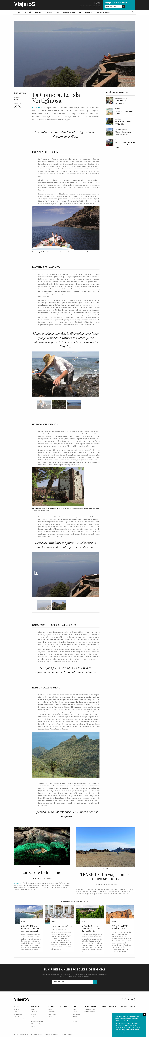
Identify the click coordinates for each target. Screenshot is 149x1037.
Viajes (18, 12)
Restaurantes (51, 1011)
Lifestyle (33, 1026)
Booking (38, 12)
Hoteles (50, 1009)
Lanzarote (18, 883)
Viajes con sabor (68, 12)
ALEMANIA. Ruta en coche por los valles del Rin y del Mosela (91, 928)
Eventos (117, 140)
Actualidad (48, 12)
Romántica (34, 1011)
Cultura (75, 1016)
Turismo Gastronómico (90, 1009)
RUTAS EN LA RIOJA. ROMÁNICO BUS (120, 927)
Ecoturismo (34, 1019)
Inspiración (28, 12)
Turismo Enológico (89, 1011)
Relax (32, 1016)
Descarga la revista (103, 12)
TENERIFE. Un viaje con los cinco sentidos (105, 876)
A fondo (105, 868)
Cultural (33, 1009)
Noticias (75, 1021)
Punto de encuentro (85, 12)
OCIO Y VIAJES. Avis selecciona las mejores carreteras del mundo (30, 928)
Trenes (50, 1016)
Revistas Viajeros (86, 6)
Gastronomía (76, 1014)
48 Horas (42, 866)
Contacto (96, 6)
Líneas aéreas (52, 1014)
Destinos (75, 1009)
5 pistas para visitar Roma (61, 926)
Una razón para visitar (121, 129)
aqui (123, 1032)
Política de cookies (36, 1034)
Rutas (16, 99)
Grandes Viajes (18, 1014)
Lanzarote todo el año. (42, 872)
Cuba (57, 12)
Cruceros (50, 1019)
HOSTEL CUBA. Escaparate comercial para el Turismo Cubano (125, 144)
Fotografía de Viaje (36, 1023)
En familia (33, 1014)
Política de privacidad (52, 1034)
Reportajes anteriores (121, 98)
